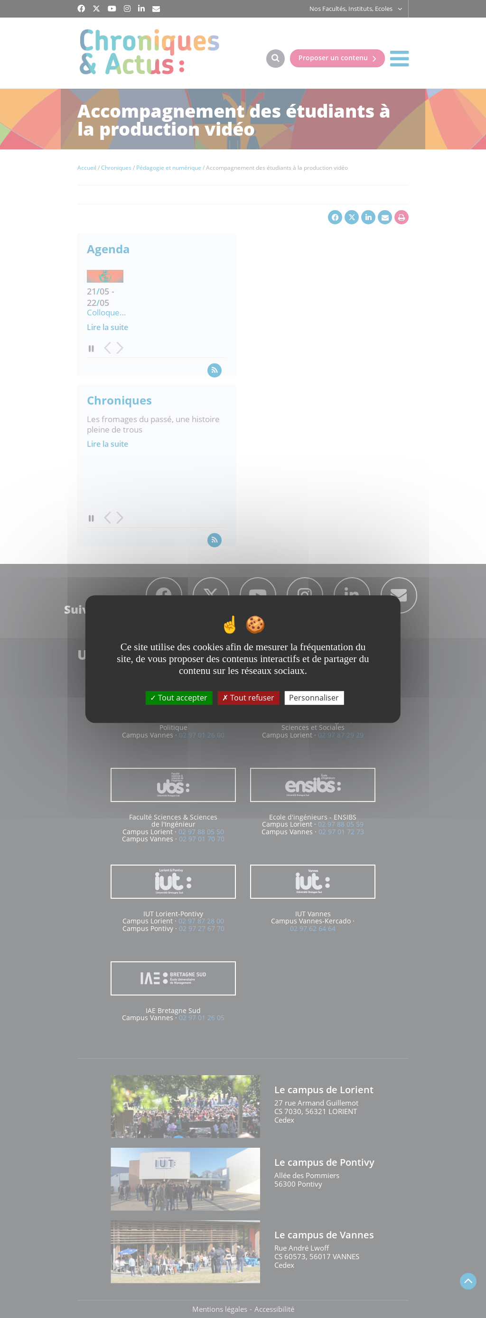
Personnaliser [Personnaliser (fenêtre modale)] (314, 697)
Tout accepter (178, 697)
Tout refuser (248, 697)
